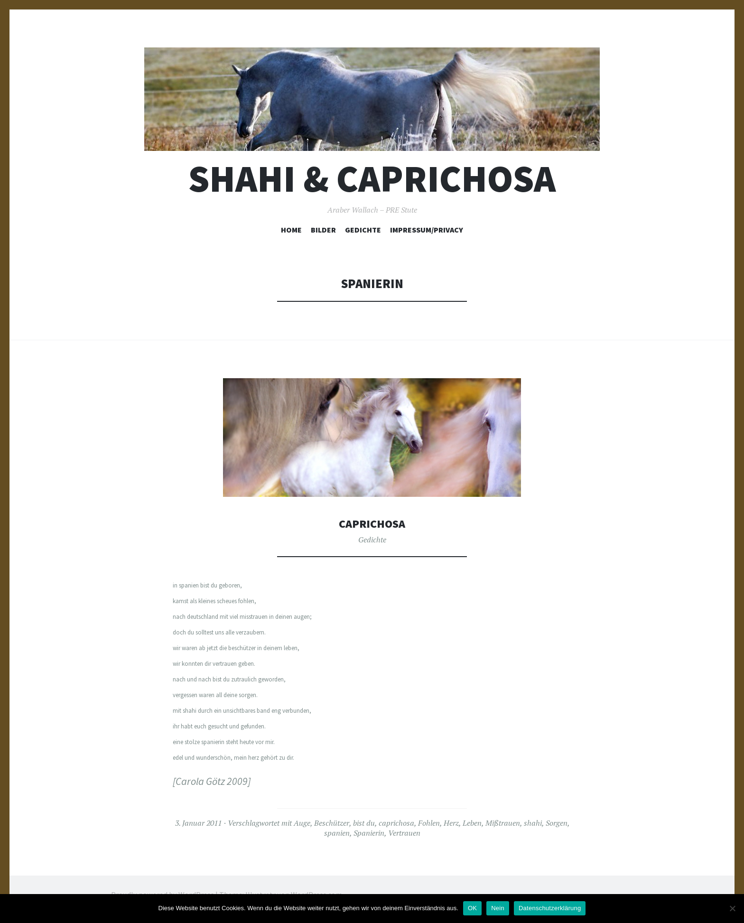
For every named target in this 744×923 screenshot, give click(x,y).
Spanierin (368, 832)
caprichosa (396, 822)
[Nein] (732, 908)
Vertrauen (404, 832)
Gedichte (363, 229)
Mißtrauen (502, 822)
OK (472, 908)
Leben (472, 822)
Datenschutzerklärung (550, 908)
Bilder (323, 229)
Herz (451, 822)
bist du (364, 822)
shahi (533, 822)
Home (291, 229)
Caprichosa (372, 523)
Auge (302, 822)
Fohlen (429, 822)
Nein (497, 908)
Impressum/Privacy (426, 229)
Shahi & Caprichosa (372, 178)
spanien (337, 832)
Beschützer (331, 822)
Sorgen (556, 822)
